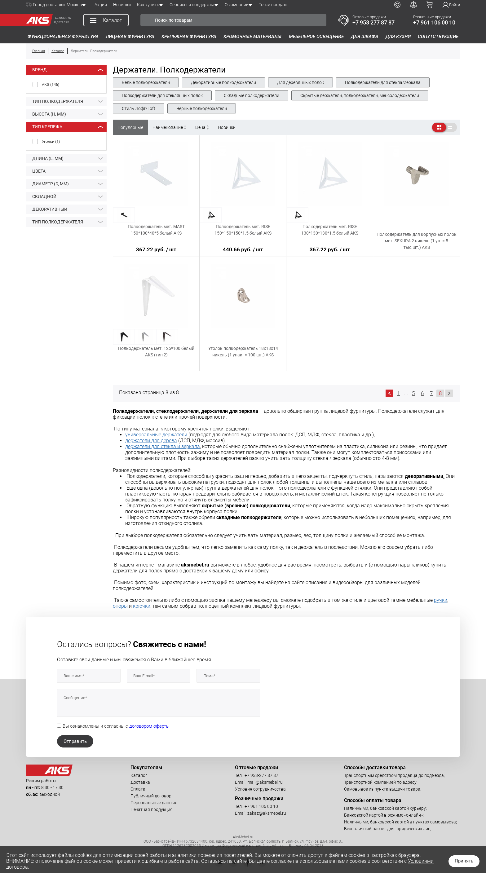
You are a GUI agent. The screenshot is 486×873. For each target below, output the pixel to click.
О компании (237, 4)
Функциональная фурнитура (63, 36)
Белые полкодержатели (146, 82)
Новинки (122, 4)
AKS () (50, 84)
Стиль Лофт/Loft (138, 108)
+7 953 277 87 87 (373, 22)
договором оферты (149, 726)
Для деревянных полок (300, 82)
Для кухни (398, 36)
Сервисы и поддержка (192, 4)
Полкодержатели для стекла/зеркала (383, 82)
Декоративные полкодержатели (223, 82)
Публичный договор (150, 795)
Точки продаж (273, 4)
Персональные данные (153, 802)
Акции (101, 4)
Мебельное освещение (316, 36)
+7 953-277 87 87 (261, 775)
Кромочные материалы (252, 36)
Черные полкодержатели (201, 108)
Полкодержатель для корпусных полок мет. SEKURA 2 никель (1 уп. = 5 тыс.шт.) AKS (417, 241)
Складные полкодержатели (251, 95)
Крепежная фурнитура (188, 36)
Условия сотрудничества (260, 789)
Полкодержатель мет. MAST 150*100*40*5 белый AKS (156, 230)
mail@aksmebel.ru (265, 782)
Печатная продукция (151, 809)
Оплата (137, 789)
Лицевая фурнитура (130, 36)
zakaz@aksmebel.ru (266, 813)
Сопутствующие (438, 36)
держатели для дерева (151, 440)
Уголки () (51, 141)
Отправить (75, 741)
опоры (120, 606)
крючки (141, 606)
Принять (464, 861)
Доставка (140, 782)
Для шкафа (364, 36)
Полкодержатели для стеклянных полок (162, 95)
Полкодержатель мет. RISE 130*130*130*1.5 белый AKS (329, 230)
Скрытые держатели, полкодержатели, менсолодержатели (359, 95)
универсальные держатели (156, 435)
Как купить (148, 4)
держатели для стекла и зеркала (162, 446)
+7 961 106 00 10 (434, 22)
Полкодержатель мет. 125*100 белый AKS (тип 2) (156, 351)
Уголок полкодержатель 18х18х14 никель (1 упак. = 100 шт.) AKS (243, 351)
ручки (440, 600)
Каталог (138, 775)
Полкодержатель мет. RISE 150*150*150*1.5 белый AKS (243, 230)
